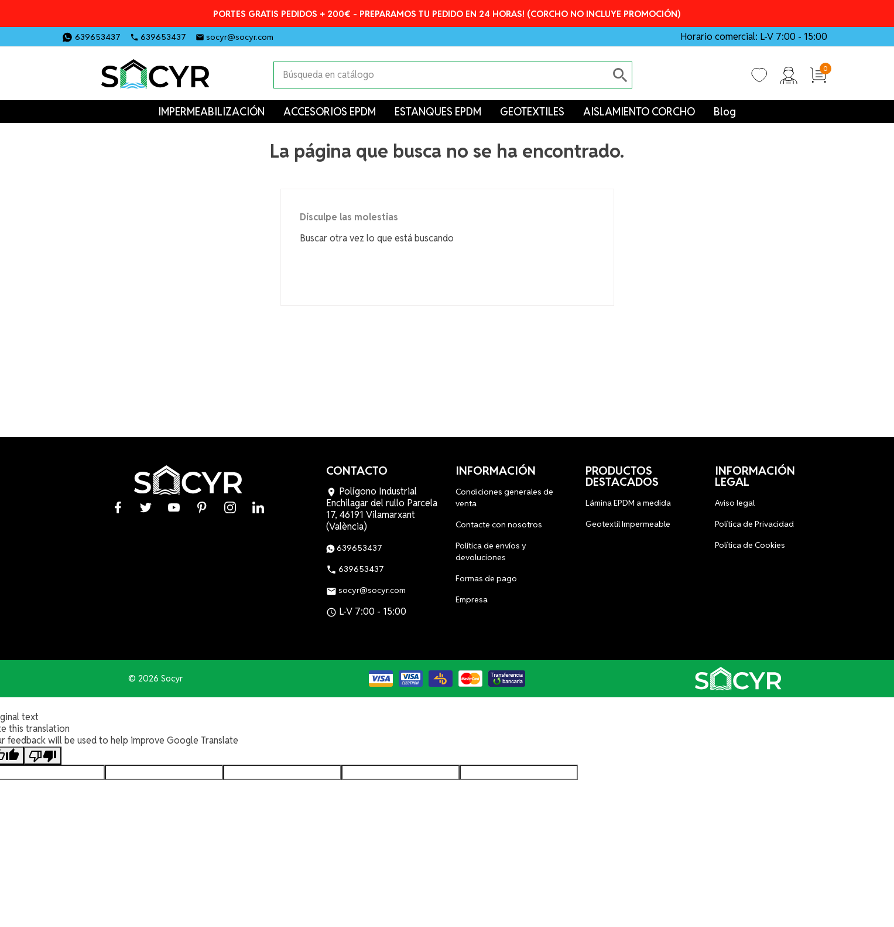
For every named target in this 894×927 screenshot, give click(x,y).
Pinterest (353, 35)
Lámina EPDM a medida (628, 502)
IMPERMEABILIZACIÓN (211, 111)
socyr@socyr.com (239, 37)
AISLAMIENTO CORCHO (639, 111)
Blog (725, 111)
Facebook (294, 35)
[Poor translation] (42, 756)
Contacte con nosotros (498, 524)
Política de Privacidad (754, 524)
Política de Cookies (750, 545)
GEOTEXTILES (532, 111)
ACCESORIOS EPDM (329, 111)
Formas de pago (486, 578)
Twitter (313, 35)
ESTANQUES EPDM (438, 111)
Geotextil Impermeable (627, 524)
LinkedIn (393, 35)
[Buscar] (441, 75)
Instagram (373, 35)
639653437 (98, 37)
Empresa (471, 599)
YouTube (333, 35)
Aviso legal (735, 502)
